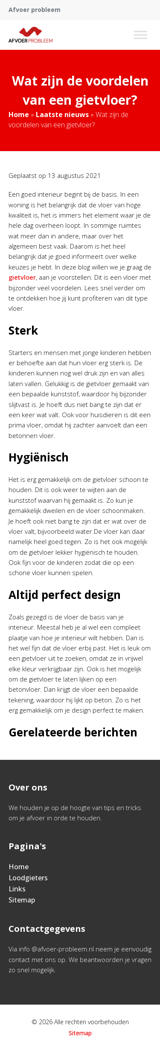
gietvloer (22, 277)
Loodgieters (28, 877)
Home (19, 114)
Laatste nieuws (62, 114)
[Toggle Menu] (140, 35)
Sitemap (22, 900)
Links (17, 888)
